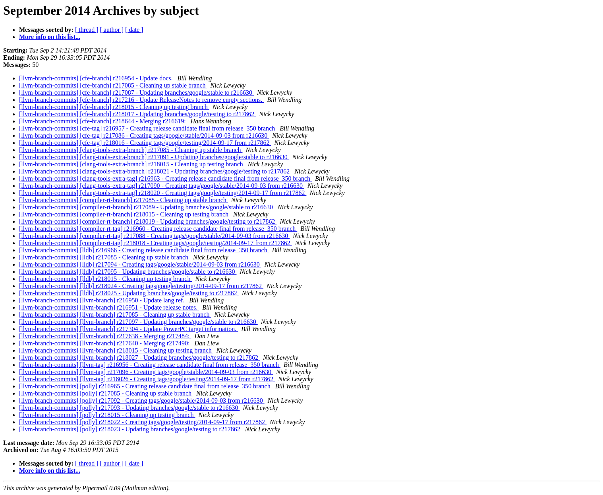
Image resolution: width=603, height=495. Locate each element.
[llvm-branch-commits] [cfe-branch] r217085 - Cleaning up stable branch (113, 85)
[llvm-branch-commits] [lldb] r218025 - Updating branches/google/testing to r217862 (129, 293)
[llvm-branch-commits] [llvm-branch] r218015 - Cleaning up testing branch (116, 350)
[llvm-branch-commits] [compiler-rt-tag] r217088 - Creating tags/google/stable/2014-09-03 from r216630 (154, 235)
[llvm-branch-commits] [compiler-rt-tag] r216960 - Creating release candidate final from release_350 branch (158, 228)
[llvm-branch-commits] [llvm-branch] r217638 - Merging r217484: (105, 336)
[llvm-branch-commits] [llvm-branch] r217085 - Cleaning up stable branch (115, 314)
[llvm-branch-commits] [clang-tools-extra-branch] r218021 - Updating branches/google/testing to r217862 (155, 171)
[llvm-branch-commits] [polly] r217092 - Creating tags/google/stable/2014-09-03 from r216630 (142, 400)
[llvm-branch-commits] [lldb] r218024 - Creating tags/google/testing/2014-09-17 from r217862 (141, 286)
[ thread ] (87, 29)
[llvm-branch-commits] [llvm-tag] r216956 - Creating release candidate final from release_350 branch (149, 364)
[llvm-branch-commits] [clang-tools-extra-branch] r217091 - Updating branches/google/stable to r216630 (154, 157)
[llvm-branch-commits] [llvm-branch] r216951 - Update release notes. (109, 307)
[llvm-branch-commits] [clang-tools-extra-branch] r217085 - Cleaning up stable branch (130, 149)
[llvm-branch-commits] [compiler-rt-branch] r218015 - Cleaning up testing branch (124, 214)
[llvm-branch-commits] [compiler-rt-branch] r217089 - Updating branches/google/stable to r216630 (146, 207)
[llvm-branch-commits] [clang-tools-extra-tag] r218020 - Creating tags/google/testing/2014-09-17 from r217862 (162, 192)
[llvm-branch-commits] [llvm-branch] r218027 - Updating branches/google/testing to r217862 (139, 357)
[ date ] (134, 29)
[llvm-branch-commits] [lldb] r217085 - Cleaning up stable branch (104, 257)
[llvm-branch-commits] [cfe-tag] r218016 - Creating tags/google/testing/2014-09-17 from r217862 (145, 142)
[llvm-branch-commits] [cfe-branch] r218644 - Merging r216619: (103, 121)
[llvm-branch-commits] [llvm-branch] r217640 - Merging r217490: (105, 343)
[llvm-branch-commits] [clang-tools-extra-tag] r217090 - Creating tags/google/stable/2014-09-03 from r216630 (161, 185)
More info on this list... (49, 36)
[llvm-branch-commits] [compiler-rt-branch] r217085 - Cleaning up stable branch (123, 200)
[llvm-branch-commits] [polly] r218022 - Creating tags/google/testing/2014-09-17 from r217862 (143, 422)
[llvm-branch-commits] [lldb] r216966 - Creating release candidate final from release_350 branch (144, 250)
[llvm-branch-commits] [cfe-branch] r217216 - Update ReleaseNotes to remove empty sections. (141, 99)
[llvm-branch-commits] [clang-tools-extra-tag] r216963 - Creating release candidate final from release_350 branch (165, 178)
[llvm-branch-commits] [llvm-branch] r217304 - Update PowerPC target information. (128, 328)
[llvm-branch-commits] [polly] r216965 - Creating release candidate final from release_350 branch (145, 386)
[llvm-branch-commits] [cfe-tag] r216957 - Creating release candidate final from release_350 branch (147, 128)
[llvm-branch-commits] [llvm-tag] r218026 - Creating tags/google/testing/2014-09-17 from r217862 (147, 379)
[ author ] (112, 29)
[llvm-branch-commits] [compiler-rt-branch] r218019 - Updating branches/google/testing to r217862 (147, 221)
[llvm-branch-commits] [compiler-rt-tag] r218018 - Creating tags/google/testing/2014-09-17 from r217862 (155, 243)
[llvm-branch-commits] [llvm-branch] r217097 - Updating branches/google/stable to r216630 (138, 321)
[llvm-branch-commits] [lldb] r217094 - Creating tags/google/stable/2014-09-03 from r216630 (140, 264)
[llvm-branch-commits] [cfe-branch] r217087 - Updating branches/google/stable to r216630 (136, 92)
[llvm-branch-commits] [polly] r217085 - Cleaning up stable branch (106, 393)
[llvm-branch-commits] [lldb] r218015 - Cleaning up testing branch (105, 278)
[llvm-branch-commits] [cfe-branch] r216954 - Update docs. (96, 78)
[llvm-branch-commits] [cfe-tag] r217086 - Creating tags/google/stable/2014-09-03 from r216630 (144, 135)
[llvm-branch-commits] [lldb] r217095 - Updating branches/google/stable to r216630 (127, 271)
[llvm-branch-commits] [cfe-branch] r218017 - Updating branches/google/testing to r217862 (137, 114)
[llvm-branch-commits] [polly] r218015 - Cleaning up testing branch (107, 414)
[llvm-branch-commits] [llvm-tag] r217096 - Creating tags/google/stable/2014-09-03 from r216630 (146, 371)
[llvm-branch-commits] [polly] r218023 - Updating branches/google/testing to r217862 (130, 429)
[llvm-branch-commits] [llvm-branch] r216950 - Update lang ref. (102, 300)
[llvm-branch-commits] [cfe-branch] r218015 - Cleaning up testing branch (114, 106)
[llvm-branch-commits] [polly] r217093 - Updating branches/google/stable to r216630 (129, 407)
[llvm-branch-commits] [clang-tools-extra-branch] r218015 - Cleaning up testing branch (132, 164)
